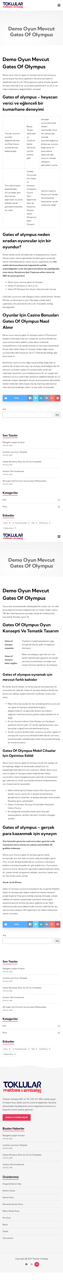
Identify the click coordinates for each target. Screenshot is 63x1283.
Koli (4, 499)
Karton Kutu (8, 1197)
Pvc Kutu (7, 1217)
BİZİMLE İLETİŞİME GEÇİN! (17, 1117)
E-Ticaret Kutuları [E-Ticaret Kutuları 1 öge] (21, 523)
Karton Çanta (9, 1190)
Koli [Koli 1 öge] (34, 523)
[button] (59, 5)
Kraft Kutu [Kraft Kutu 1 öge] (44, 523)
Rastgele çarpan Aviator (14, 442)
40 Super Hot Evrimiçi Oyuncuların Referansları (24, 481)
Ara (4, 409)
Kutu (5, 506)
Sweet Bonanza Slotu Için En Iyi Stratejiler (22, 461)
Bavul (5, 1224)
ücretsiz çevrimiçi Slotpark (15, 452)
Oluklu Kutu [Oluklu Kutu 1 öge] (9, 528)
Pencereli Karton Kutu (13, 1204)
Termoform (8, 1238)
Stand (5, 1231)
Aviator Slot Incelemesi (13, 471)
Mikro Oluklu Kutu (11, 1211)
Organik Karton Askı (12, 1184)
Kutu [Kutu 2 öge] (7, 523)
